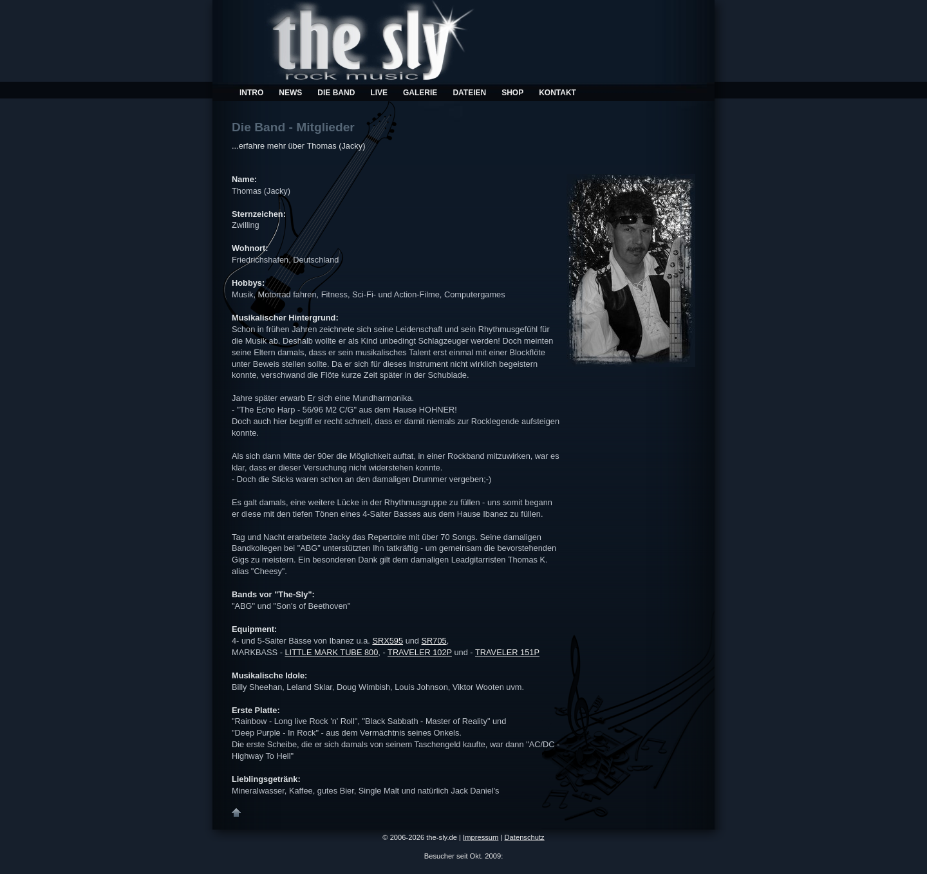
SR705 (434, 641)
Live (379, 92)
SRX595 (387, 641)
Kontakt (557, 92)
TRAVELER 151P (507, 652)
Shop (512, 92)
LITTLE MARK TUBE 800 (332, 652)
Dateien (469, 92)
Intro (251, 92)
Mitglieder (325, 127)
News (290, 92)
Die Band (336, 92)
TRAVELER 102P (420, 652)
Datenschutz (525, 837)
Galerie (420, 92)
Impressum (480, 837)
